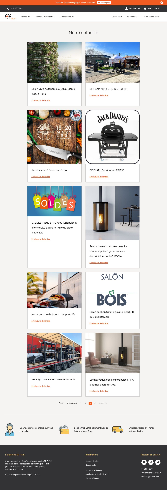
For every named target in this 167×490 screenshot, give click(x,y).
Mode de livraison (92, 461)
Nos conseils (133, 17)
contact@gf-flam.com (150, 477)
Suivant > (102, 403)
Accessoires (65, 17)
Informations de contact (151, 473)
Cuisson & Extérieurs (44, 17)
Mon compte (132, 8)
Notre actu (117, 17)
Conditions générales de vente (97, 474)
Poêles (24, 17)
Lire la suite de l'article (40, 100)
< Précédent (72, 403)
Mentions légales (92, 478)
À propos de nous (151, 17)
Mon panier (152, 8)
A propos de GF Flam (93, 470)
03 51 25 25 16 (14, 9)
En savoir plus (104, 3)
